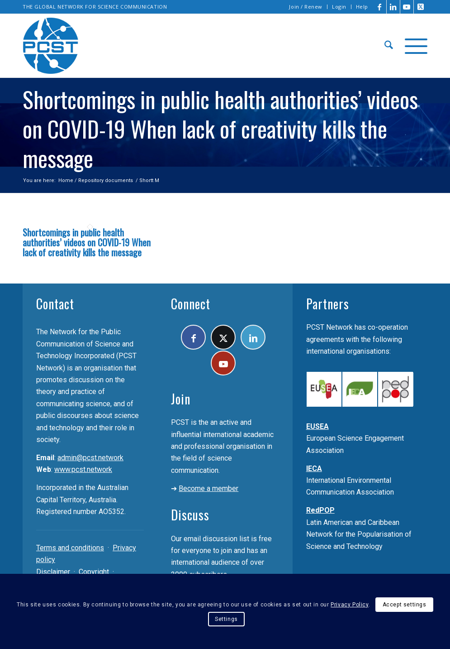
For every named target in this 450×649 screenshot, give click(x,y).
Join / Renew (305, 6)
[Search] (389, 45)
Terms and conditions (70, 547)
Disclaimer (53, 571)
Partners (327, 303)
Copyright (94, 571)
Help (362, 6)
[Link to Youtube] (406, 7)
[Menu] (413, 45)
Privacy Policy (349, 604)
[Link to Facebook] (379, 7)
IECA (314, 468)
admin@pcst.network (90, 457)
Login (339, 6)
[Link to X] (420, 7)
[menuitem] (305, 7)
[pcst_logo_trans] (51, 45)
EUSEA (317, 426)
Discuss (190, 514)
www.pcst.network (83, 469)
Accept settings (404, 604)
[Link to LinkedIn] (393, 7)
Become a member (208, 488)
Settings (226, 619)
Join (180, 398)
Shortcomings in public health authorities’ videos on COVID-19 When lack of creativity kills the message (87, 242)
